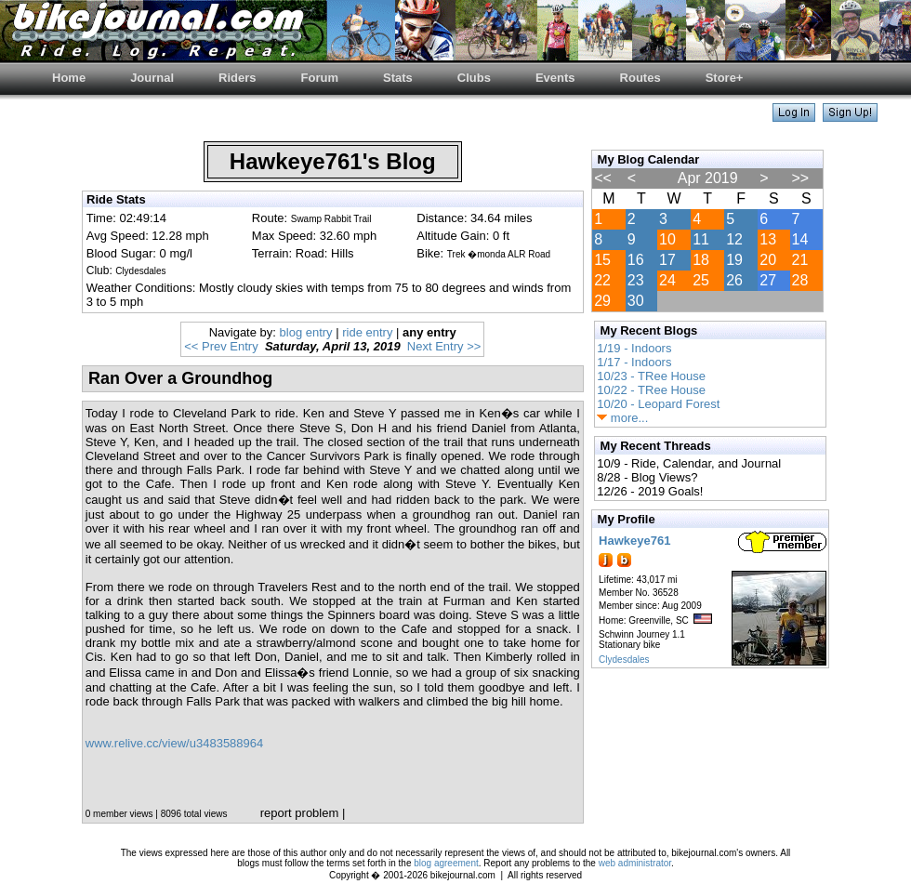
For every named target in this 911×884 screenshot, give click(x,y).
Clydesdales (624, 659)
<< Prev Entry (220, 346)
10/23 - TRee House (651, 376)
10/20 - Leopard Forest (658, 404)
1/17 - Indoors (634, 362)
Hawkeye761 (634, 541)
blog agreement (446, 863)
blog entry (306, 332)
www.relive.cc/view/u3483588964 (175, 743)
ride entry (367, 332)
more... (622, 418)
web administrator (635, 863)
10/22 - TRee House (651, 390)
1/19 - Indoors (634, 348)
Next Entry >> (444, 346)
